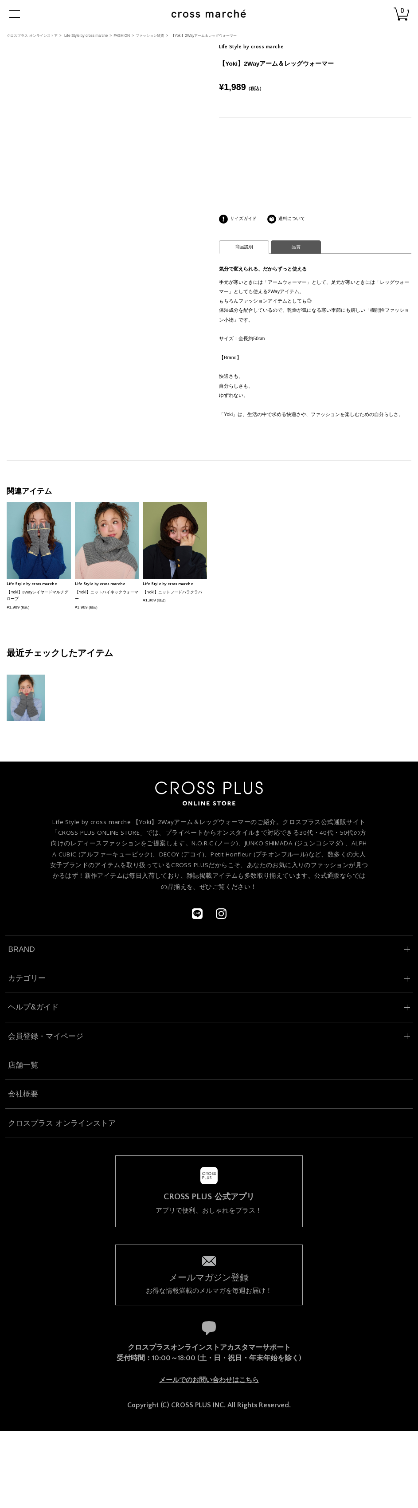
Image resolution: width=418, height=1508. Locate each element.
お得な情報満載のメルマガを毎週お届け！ (209, 1283)
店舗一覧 (23, 1064)
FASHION (121, 35)
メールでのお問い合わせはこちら (209, 1379)
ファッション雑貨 (150, 35)
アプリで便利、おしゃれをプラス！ (209, 1203)
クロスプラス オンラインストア (32, 35)
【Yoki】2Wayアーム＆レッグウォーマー (204, 35)
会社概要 (23, 1093)
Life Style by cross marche (86, 35)
